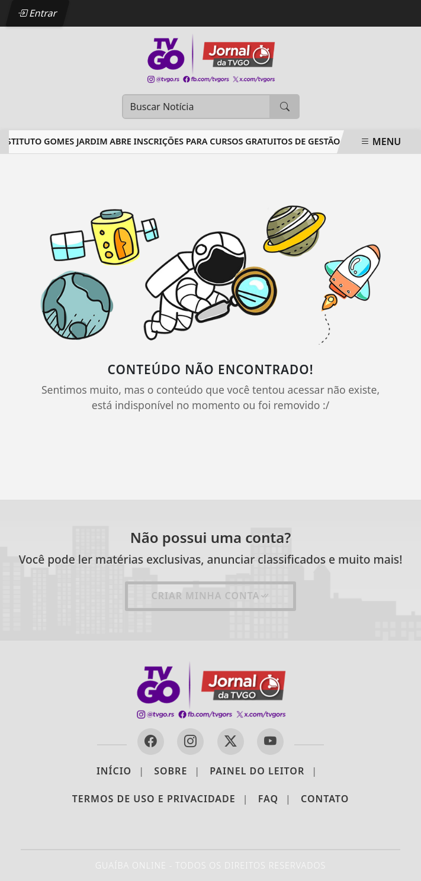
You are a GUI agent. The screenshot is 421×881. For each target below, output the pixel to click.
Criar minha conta (210, 596)
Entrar (37, 13)
